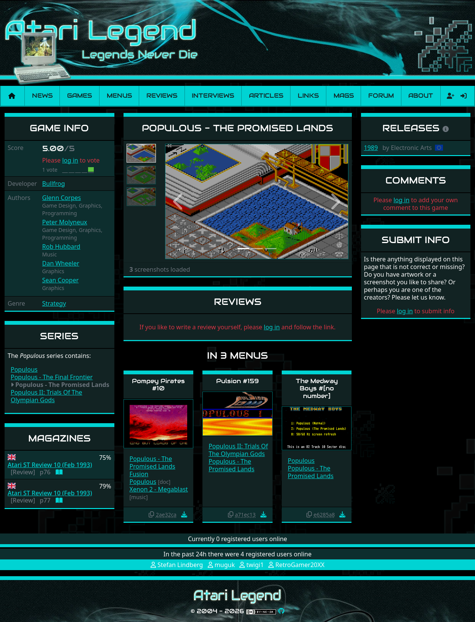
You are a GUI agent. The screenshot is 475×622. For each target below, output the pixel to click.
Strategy (54, 303)
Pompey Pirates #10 (158, 384)
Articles (266, 96)
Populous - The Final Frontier (52, 377)
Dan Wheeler (60, 263)
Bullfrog (53, 183)
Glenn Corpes (61, 197)
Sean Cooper (60, 280)
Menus (119, 96)
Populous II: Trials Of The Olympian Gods (46, 396)
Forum (381, 96)
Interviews (213, 96)
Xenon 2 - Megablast (159, 489)
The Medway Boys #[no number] (317, 388)
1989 (371, 147)
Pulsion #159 (237, 381)
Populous (24, 369)
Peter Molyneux (64, 222)
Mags (344, 96)
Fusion (139, 474)
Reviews (161, 96)
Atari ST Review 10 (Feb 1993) (50, 465)
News (42, 96)
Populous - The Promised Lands (152, 462)
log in (70, 160)
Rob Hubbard (61, 246)
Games (79, 96)
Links (308, 96)
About (420, 96)
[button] (179, 201)
